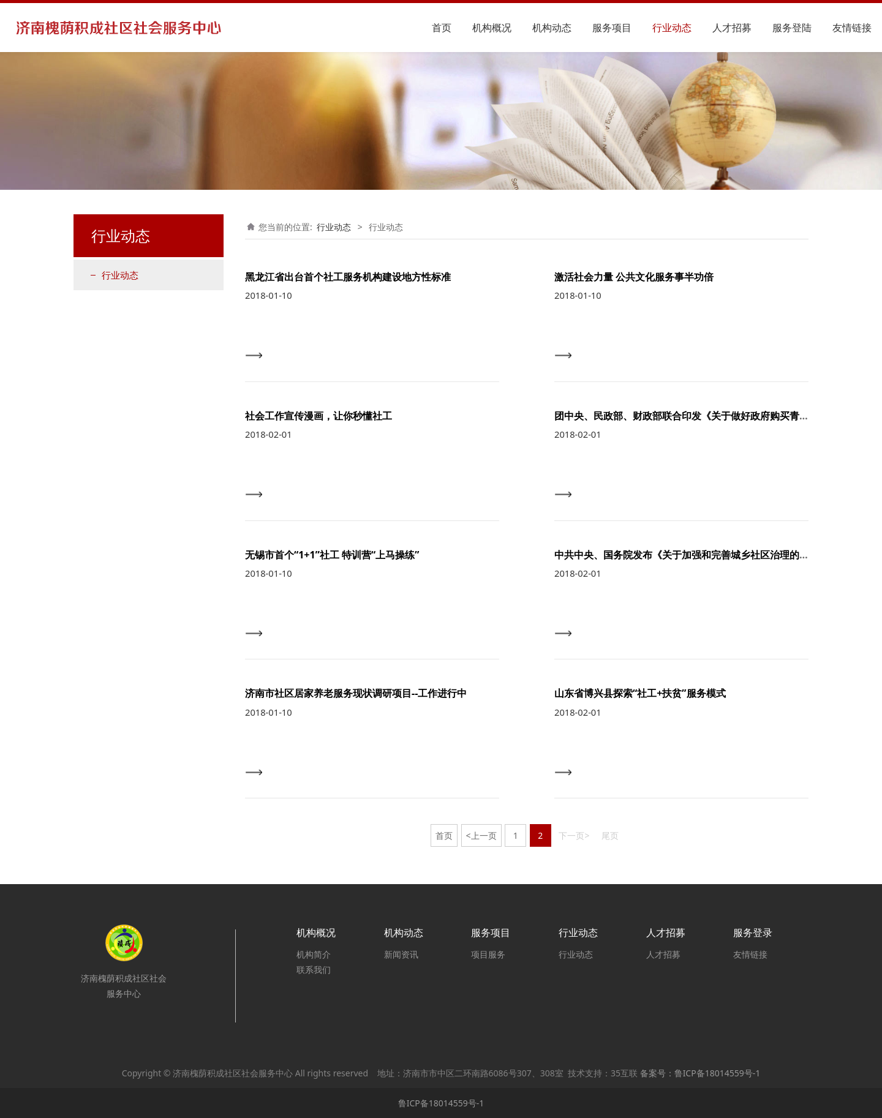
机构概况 (491, 27)
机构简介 (313, 954)
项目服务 (488, 954)
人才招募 (732, 27)
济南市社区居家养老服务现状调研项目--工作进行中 (356, 693)
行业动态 (672, 27)
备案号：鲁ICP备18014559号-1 (700, 1073)
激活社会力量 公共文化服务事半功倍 (634, 276)
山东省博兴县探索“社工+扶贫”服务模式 (640, 693)
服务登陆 (792, 27)
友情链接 (852, 27)
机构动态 (551, 27)
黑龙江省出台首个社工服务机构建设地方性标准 (348, 276)
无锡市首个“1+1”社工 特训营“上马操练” (332, 554)
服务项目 (611, 27)
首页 (441, 27)
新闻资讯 (401, 954)
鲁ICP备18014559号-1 (441, 1103)
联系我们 (313, 969)
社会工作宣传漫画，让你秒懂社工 (318, 415)
